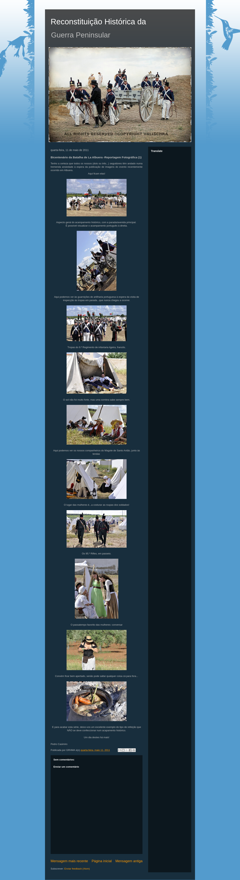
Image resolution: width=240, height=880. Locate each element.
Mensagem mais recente (69, 861)
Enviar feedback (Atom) (77, 868)
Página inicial (102, 861)
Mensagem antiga (128, 861)
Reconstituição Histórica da (98, 21)
